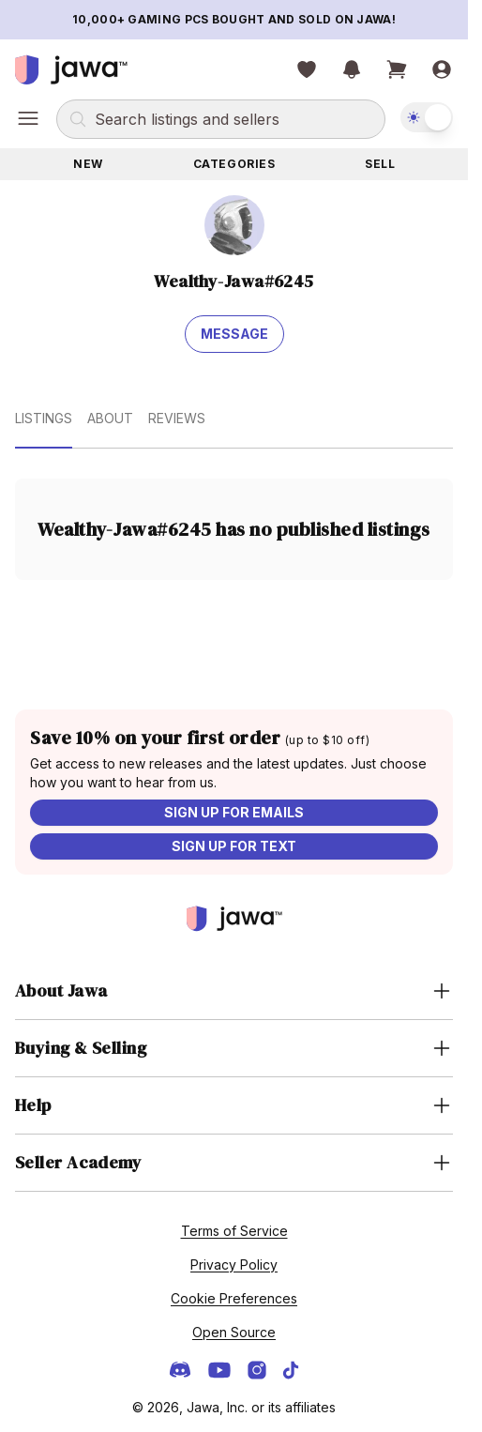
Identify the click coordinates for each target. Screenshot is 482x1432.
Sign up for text (234, 846)
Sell (380, 164)
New (88, 164)
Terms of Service (234, 1231)
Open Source (234, 1332)
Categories (234, 164)
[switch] (426, 117)
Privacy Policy (234, 1264)
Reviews (176, 418)
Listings (43, 418)
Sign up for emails (234, 812)
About (110, 418)
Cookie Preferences (234, 1298)
